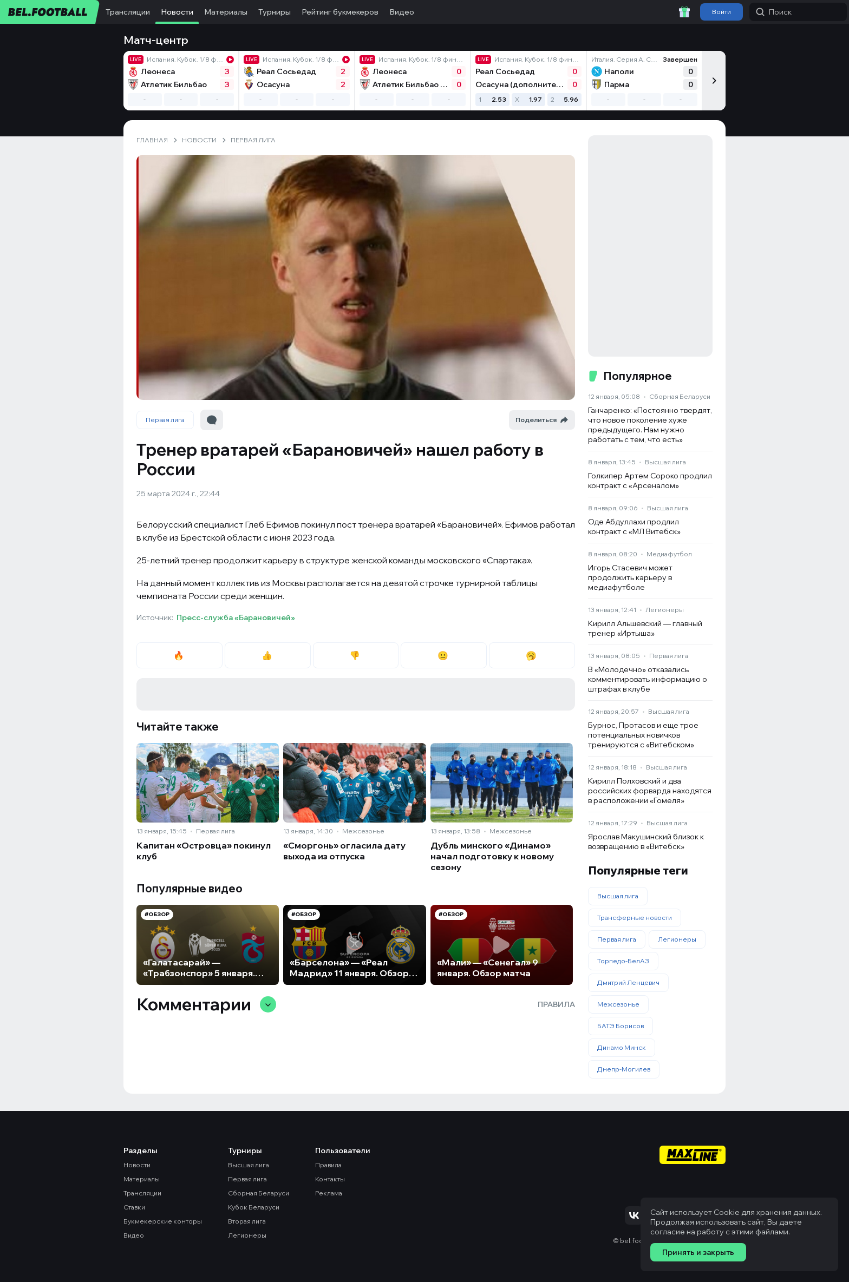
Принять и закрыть (698, 1252)
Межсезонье (363, 831)
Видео (401, 12)
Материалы (225, 12)
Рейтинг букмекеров (340, 12)
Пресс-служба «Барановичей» (236, 617)
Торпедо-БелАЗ (623, 961)
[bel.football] (50, 12)
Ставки (134, 1207)
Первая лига (165, 420)
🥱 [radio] (532, 655)
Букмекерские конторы (162, 1221)
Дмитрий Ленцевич (628, 982)
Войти (721, 12)
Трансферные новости (634, 917)
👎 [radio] (355, 655)
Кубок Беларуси (253, 1207)
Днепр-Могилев (623, 1069)
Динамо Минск (621, 1047)
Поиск (774, 12)
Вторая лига (247, 1221)
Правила (556, 1004)
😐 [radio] (443, 655)
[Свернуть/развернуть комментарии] (268, 1004)
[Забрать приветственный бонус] (684, 12)
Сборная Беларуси (679, 396)
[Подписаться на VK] (634, 1215)
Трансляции (128, 12)
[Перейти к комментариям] (211, 420)
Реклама (328, 1193)
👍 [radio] (268, 655)
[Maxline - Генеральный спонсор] (692, 1156)
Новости (177, 12)
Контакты (330, 1179)
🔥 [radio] (179, 655)
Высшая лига (665, 462)
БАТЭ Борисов (620, 1026)
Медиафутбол (669, 554)
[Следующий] (714, 80)
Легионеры (664, 610)
